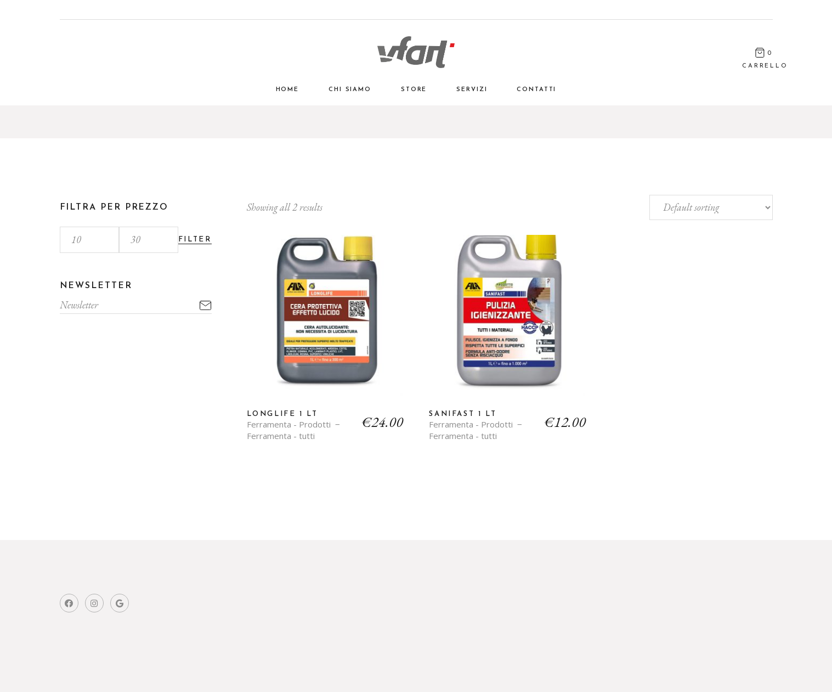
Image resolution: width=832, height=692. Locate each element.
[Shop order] (711, 207)
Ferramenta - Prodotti (289, 424)
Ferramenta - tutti (281, 436)
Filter (195, 239)
